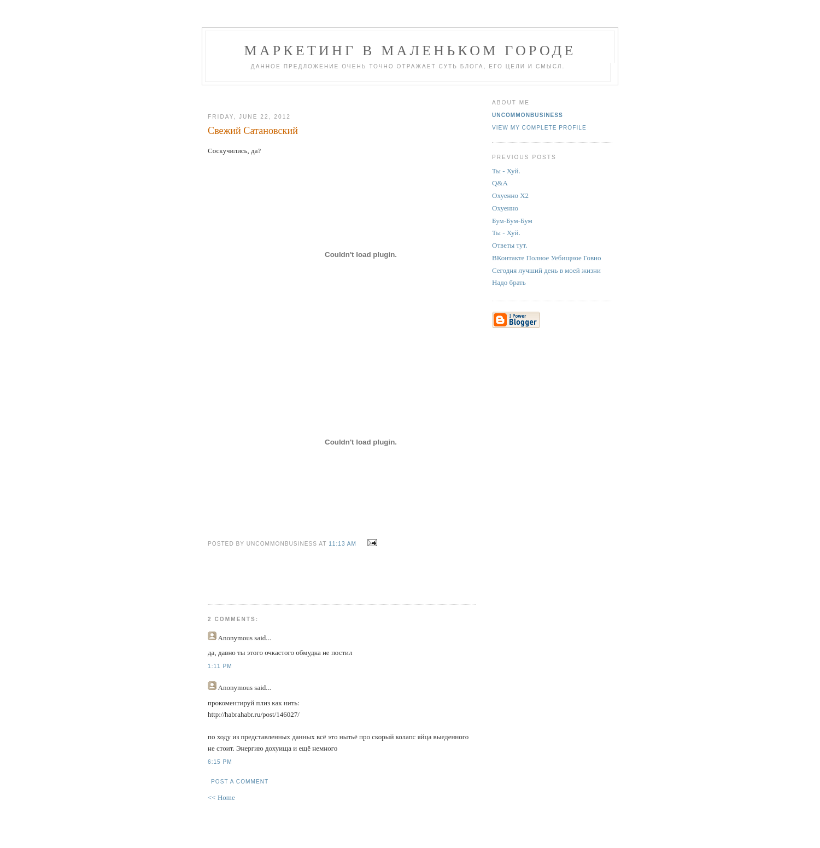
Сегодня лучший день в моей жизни (546, 270)
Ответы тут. (510, 245)
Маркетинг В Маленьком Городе (410, 51)
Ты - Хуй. (506, 171)
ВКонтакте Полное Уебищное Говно (546, 258)
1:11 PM (220, 666)
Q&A (500, 183)
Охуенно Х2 (510, 195)
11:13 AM (342, 544)
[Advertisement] (337, 95)
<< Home (221, 797)
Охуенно (505, 208)
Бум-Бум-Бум (512, 221)
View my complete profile (539, 128)
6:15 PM (220, 762)
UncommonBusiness (527, 115)
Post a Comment (239, 782)
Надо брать (509, 282)
